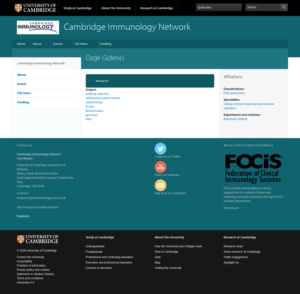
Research (102, 81)
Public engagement (236, 257)
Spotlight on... (232, 262)
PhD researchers (234, 93)
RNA (89, 119)
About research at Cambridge (242, 251)
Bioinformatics (94, 110)
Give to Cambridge (166, 251)
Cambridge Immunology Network (41, 65)
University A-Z (25, 282)
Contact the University (30, 257)
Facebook (23, 216)
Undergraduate (95, 246)
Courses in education (99, 268)
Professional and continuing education (109, 257)
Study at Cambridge (78, 8)
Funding (105, 44)
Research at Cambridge (156, 8)
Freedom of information (31, 265)
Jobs (158, 257)
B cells (90, 106)
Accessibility (24, 261)
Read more (231, 208)
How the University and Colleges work (178, 246)
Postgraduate (94, 251)
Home (21, 44)
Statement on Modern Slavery (35, 274)
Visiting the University (168, 268)
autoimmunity (94, 102)
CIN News (81, 44)
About (37, 44)
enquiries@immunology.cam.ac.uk (41, 198)
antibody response (97, 94)
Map (157, 262)
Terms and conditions (30, 278)
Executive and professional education (109, 262)
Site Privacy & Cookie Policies (37, 207)
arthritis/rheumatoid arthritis (103, 98)
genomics (92, 115)
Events (58, 44)
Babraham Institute (235, 119)
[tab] (150, 81)
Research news (233, 246)
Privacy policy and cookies (33, 269)
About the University (116, 8)
